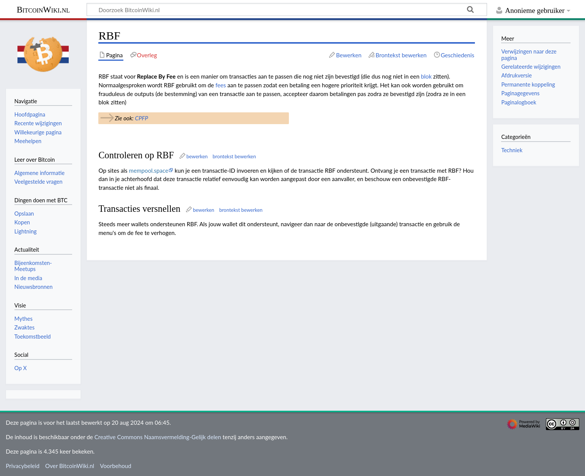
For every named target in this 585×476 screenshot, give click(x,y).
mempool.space (149, 170)
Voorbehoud (115, 465)
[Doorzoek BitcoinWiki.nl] (287, 9)
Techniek (511, 150)
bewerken (197, 156)
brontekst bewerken (234, 156)
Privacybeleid (22, 465)
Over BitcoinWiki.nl (69, 465)
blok (426, 76)
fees (220, 85)
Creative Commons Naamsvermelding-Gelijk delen (158, 436)
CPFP (141, 118)
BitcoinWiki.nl (43, 9)
